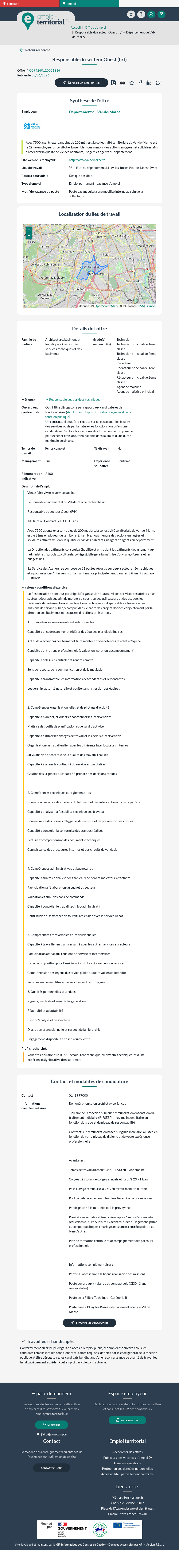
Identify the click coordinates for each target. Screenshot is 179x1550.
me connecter (127, 1420)
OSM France (146, 306)
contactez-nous (51, 1468)
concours (11, 3)
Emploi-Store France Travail (127, 1514)
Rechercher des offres (127, 1452)
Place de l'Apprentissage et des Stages (127, 1508)
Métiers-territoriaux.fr (127, 1497)
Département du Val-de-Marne (95, 111)
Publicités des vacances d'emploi (125, 1457)
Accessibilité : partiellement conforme (127, 1474)
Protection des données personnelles (127, 1468)
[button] (29, 230)
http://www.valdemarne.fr (87, 160)
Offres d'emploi (95, 27)
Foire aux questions (127, 1463)
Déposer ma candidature (81, 82)
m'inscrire (51, 1425)
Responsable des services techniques (72, 399)
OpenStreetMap (105, 306)
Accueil (76, 27)
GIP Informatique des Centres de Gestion (81, 1544)
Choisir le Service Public (127, 1503)
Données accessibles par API (125, 1544)
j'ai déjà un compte (51, 1434)
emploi (69, 3)
